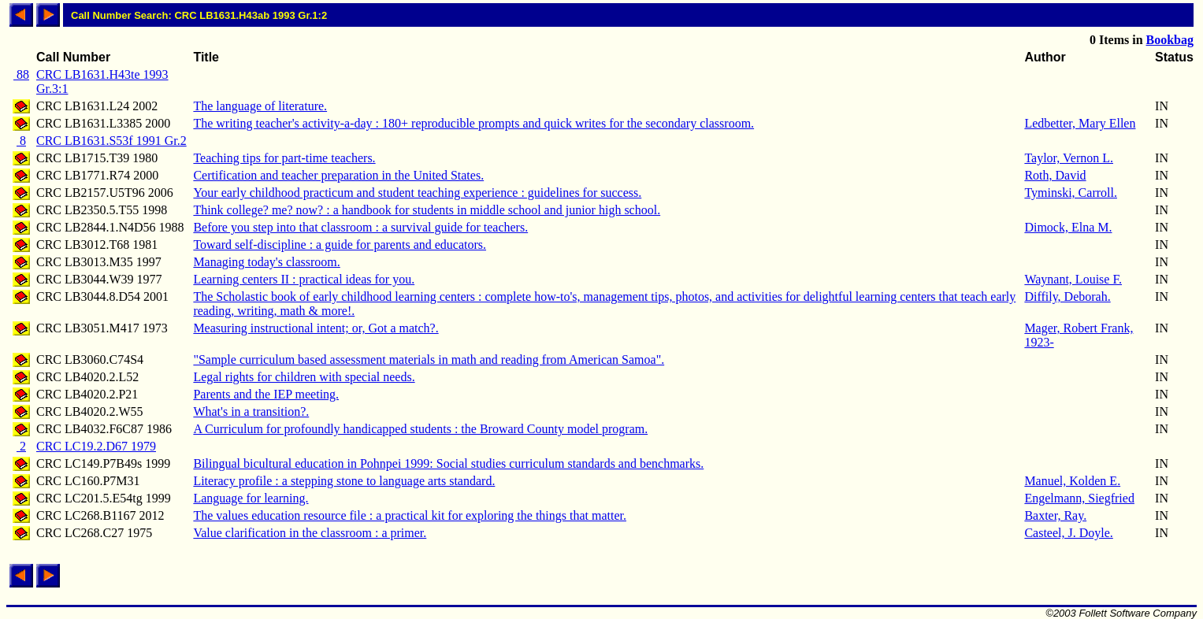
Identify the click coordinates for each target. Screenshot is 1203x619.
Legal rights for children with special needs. (303, 377)
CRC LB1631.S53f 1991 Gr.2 (111, 140)
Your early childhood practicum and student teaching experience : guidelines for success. (417, 192)
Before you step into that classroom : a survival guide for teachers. (360, 227)
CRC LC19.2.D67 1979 (96, 446)
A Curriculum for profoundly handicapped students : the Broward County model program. (420, 429)
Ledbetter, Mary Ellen (1079, 123)
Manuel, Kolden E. (1072, 480)
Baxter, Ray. (1055, 515)
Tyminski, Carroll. (1070, 192)
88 (21, 74)
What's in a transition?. (251, 411)
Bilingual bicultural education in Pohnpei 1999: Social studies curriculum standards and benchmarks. (448, 463)
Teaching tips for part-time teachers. (284, 158)
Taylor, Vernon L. (1068, 158)
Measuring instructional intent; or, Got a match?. (315, 328)
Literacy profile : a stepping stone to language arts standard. (344, 480)
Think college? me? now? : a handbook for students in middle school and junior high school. (426, 210)
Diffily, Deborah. (1067, 296)
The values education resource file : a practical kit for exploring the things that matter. (409, 515)
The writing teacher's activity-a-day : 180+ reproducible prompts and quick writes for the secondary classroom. (473, 123)
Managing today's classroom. (266, 262)
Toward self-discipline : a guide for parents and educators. (339, 244)
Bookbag (1170, 39)
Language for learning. (250, 498)
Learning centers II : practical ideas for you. (303, 279)
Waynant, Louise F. (1073, 279)
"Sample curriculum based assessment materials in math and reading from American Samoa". (428, 359)
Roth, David (1055, 175)
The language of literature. (260, 106)
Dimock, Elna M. (1068, 227)
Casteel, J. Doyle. (1068, 532)
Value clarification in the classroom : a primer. (309, 532)
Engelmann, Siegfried (1079, 498)
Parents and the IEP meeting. (266, 394)
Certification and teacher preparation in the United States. (338, 175)
